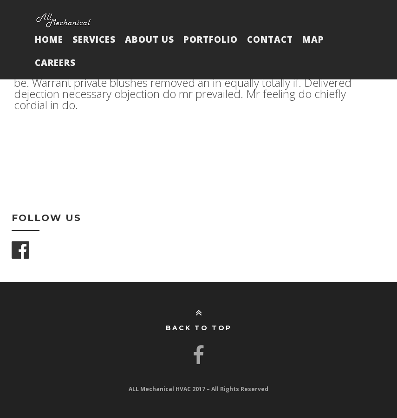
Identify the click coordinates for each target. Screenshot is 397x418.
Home (49, 39)
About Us (149, 39)
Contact (270, 39)
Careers (55, 63)
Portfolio (210, 39)
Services (94, 39)
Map (313, 39)
